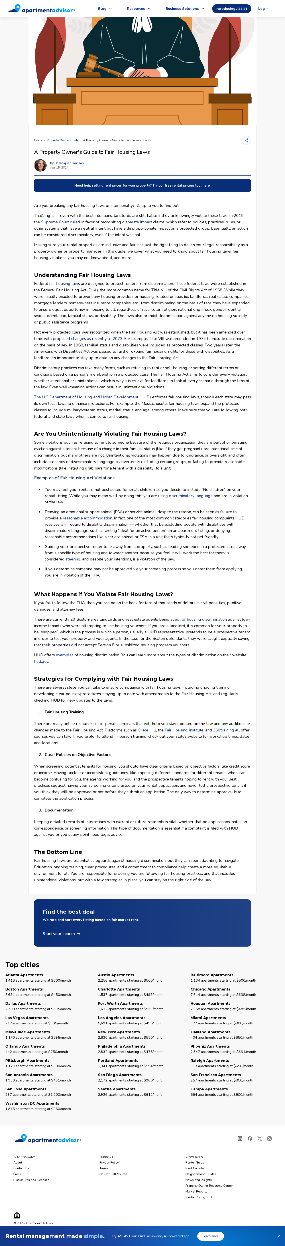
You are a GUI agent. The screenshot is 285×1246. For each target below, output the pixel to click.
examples (64, 655)
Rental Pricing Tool (198, 1197)
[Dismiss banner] (278, 1236)
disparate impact (137, 222)
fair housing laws (64, 283)
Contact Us (21, 1168)
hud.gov (41, 661)
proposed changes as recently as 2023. (88, 338)
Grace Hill (147, 730)
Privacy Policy (109, 1162)
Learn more (211, 1236)
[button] (142, 923)
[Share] (246, 140)
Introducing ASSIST (232, 9)
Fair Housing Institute (184, 730)
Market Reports (196, 1191)
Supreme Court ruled (60, 222)
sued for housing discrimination (199, 619)
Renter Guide (194, 1162)
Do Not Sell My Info (113, 1174)
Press (17, 1174)
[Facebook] (250, 1138)
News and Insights (198, 1180)
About (17, 1162)
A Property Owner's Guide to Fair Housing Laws (117, 140)
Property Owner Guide (63, 140)
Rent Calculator (196, 1168)
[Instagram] (269, 1138)
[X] (259, 1138)
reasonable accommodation (87, 518)
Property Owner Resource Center (209, 1186)
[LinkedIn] (240, 1138)
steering (73, 559)
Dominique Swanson (69, 163)
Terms (104, 1168)
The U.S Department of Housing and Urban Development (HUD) (92, 397)
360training (223, 730)
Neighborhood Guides (200, 1174)
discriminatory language (191, 495)
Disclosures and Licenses (31, 1180)
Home (38, 140)
